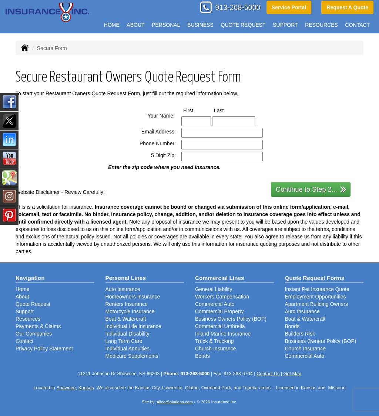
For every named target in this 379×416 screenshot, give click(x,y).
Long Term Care (123, 341)
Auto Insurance (122, 289)
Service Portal (289, 7)
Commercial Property (219, 311)
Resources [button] (321, 25)
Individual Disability (127, 334)
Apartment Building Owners (316, 304)
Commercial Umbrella (220, 326)
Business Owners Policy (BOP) (230, 319)
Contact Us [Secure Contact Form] (267, 373)
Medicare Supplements (131, 356)
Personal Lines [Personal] (125, 278)
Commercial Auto (215, 304)
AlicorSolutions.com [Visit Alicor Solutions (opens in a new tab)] (175, 402)
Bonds (202, 356)
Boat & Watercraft (125, 319)
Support (25, 311)
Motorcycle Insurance (130, 311)
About (22, 297)
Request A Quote (347, 7)
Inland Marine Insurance (223, 334)
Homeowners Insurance (132, 297)
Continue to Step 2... (311, 189)
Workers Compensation (222, 297)
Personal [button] (166, 25)
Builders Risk (300, 334)
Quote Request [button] (243, 25)
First (195, 110)
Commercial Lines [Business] (219, 278)
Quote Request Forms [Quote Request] (315, 278)
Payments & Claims (38, 326)
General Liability (213, 289)
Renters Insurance (126, 304)
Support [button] (285, 25)
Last (225, 110)
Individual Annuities (127, 348)
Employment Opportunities (315, 297)
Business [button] (200, 25)
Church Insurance (215, 348)
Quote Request (33, 304)
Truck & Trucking (214, 341)
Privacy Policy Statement (44, 348)
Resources (28, 319)
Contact (357, 25)
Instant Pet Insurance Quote (317, 289)
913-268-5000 (237, 7)
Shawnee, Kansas (75, 387)
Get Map (292, 373)
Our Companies (34, 334)
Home (112, 25)
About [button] (135, 25)
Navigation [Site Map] (30, 278)
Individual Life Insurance (133, 326)
